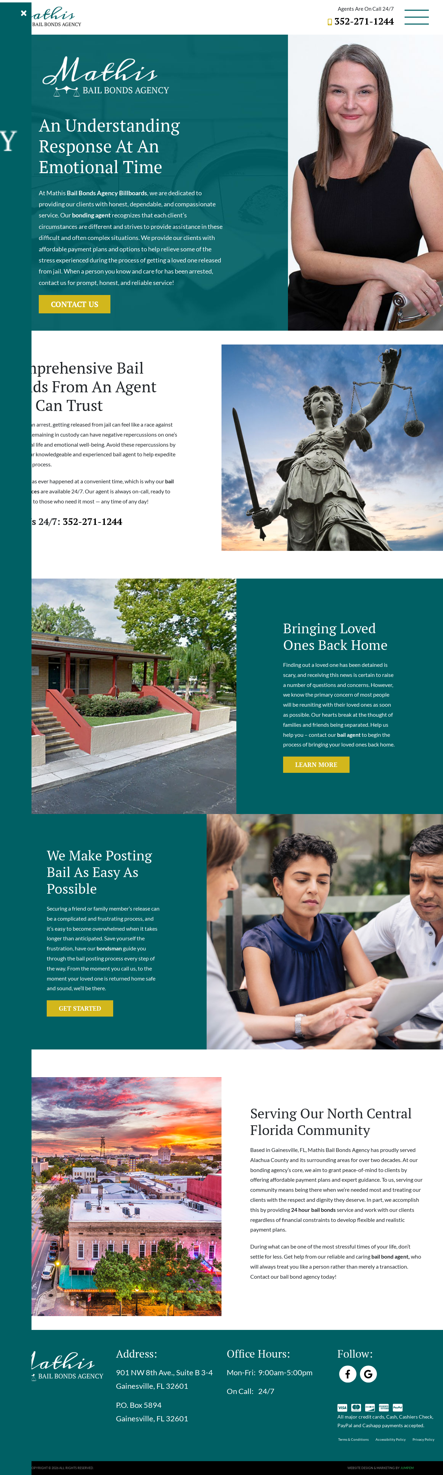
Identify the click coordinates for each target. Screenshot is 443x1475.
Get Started (80, 1008)
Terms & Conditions (353, 1439)
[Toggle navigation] (416, 17)
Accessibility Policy (391, 1439)
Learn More (316, 764)
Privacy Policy (423, 1439)
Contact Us (74, 304)
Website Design (360, 1468)
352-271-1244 (364, 21)
